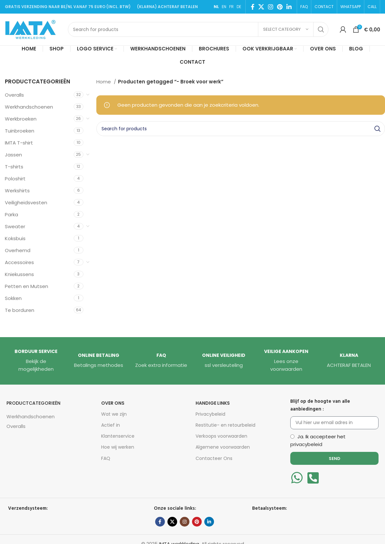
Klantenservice (117, 436)
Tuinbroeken (19, 130)
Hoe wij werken (117, 447)
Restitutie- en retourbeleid (225, 425)
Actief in (110, 425)
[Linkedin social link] (289, 7)
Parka (11, 214)
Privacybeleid (210, 414)
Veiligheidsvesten (26, 202)
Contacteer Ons (214, 458)
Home (104, 81)
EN (224, 6)
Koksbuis (15, 238)
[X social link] (261, 7)
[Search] (198, 29)
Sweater (15, 226)
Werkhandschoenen (29, 106)
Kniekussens (19, 274)
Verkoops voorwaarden (221, 436)
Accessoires (19, 262)
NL (216, 6)
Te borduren (19, 310)
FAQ (105, 458)
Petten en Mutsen (26, 286)
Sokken (13, 298)
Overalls (14, 94)
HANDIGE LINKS (213, 403)
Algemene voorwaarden (223, 447)
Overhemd (17, 250)
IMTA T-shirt (19, 142)
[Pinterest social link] (279, 7)
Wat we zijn (114, 414)
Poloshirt (15, 178)
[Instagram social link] (270, 7)
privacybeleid (306, 444)
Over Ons (112, 403)
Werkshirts (17, 190)
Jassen (13, 154)
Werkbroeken (21, 118)
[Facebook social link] (252, 7)
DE (239, 6)
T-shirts (14, 166)
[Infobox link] (36, 360)
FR (231, 6)
